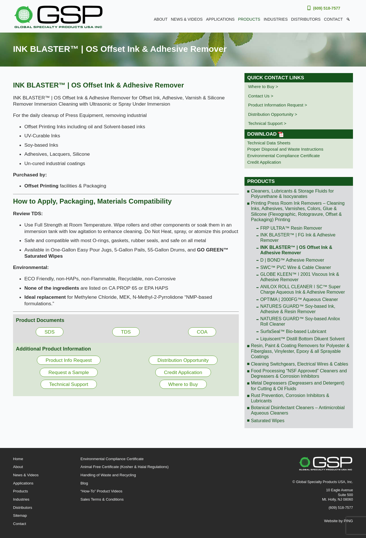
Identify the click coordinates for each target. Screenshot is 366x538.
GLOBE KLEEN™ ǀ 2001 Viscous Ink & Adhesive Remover (299, 277)
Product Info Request (69, 360)
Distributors (306, 19)
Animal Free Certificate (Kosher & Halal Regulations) (124, 467)
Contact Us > (260, 95)
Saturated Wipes (267, 420)
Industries (276, 19)
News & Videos (187, 19)
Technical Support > (267, 123)
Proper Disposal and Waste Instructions (285, 149)
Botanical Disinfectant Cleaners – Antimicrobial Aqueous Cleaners (298, 410)
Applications (220, 19)
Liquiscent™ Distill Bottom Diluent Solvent (302, 338)
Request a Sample (68, 372)
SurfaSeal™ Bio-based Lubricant (293, 331)
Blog (84, 483)
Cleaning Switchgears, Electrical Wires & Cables (299, 364)
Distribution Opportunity (183, 360)
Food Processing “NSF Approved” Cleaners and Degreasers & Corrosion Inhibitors (299, 373)
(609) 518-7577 (326, 8)
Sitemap (20, 515)
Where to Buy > (263, 86)
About (160, 19)
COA (202, 332)
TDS (126, 332)
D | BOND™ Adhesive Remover (292, 260)
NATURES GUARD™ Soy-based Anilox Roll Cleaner (300, 321)
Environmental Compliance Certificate (283, 155)
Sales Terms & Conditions (102, 499)
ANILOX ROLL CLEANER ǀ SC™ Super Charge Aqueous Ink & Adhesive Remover (302, 289)
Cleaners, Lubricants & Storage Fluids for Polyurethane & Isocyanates (292, 194)
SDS (49, 332)
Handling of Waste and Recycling (108, 475)
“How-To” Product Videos (101, 491)
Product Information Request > (277, 105)
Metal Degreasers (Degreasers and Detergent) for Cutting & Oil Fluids (297, 386)
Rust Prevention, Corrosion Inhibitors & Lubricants (290, 398)
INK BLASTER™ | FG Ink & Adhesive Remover (298, 237)
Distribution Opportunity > (272, 114)
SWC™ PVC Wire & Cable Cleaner (295, 267)
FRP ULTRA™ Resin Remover (291, 228)
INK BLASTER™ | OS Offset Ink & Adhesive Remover (296, 250)
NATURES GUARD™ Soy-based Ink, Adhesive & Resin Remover (297, 309)
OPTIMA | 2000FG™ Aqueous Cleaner (299, 299)
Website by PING (338, 521)
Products (249, 19)
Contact (333, 19)
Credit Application (183, 372)
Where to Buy (183, 384)
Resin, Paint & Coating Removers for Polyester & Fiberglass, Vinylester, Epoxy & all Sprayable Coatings (300, 351)
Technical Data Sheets (269, 142)
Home (18, 459)
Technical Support (68, 384)
